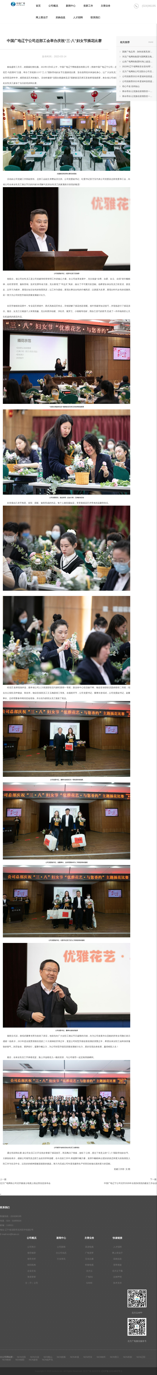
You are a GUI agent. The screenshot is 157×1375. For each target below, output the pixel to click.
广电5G (89, 1277)
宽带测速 (117, 1265)
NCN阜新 (127, 1357)
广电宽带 (89, 1253)
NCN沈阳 (21, 1357)
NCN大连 (34, 1357)
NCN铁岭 (6, 1359)
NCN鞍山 (48, 1357)
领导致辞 (31, 1253)
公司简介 (31, 1247)
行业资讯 (61, 1259)
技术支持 (117, 1283)
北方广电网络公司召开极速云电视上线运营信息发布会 (25, 1183)
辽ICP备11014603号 (111, 1371)
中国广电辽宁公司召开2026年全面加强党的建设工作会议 (130, 1183)
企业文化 (31, 1271)
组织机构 (31, 1265)
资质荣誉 (31, 1277)
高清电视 (89, 1247)
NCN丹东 (87, 1357)
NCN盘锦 (33, 1359)
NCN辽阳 (141, 1357)
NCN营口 (114, 1357)
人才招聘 (117, 1247)
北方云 (89, 1271)
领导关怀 (31, 1259)
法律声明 (117, 1277)
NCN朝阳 (19, 1359)
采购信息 (117, 1259)
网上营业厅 (117, 1253)
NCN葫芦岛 (47, 1359)
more (150, 42)
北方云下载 (117, 1271)
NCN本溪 (74, 1357)
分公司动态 (61, 1253)
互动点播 (89, 1259)
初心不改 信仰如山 (131, 86)
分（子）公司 (31, 1283)
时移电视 (89, 1265)
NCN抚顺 (61, 1357)
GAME (89, 1283)
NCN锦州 (101, 1357)
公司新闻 (61, 1247)
